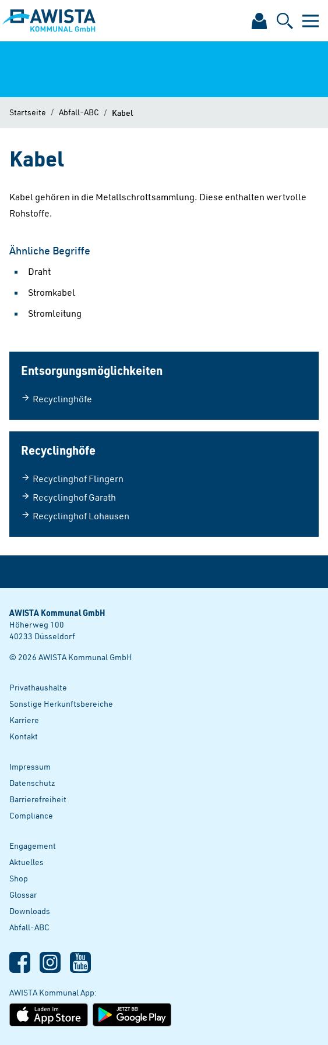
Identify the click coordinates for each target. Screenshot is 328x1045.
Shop (18, 878)
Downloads (29, 911)
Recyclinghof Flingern (72, 478)
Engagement (32, 846)
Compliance (31, 815)
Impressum (30, 766)
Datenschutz (32, 783)
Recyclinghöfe (56, 399)
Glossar (23, 894)
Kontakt (23, 736)
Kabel (122, 112)
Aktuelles (26, 862)
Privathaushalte (38, 687)
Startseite (27, 112)
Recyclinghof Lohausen (75, 516)
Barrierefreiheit (37, 799)
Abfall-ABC (79, 112)
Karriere (24, 720)
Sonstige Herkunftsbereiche (61, 704)
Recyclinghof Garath (68, 497)
